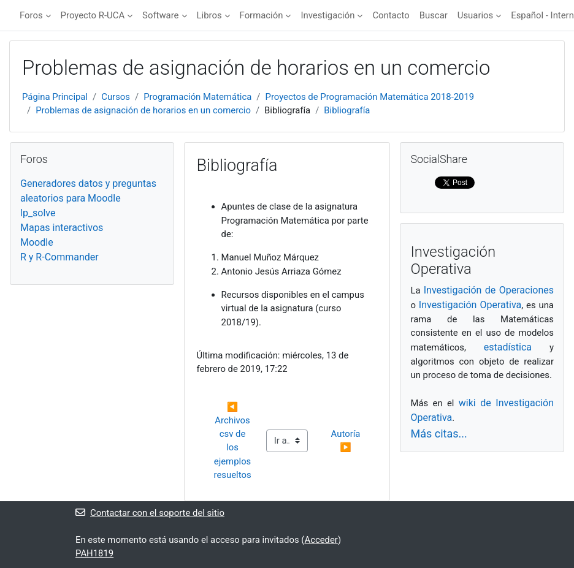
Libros (209, 15)
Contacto (390, 15)
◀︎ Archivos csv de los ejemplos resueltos (233, 441)
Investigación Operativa (470, 305)
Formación (261, 15)
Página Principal (55, 96)
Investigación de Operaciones (489, 290)
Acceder (320, 539)
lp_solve (38, 213)
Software (160, 15)
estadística (508, 347)
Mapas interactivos (61, 227)
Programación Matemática (197, 96)
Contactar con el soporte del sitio (149, 512)
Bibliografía (347, 110)
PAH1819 (94, 553)
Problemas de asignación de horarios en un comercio (143, 110)
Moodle (36, 242)
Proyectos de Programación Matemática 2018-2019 (370, 96)
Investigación (327, 15)
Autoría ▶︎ (347, 440)
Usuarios (475, 15)
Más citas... (438, 433)
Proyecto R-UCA (92, 15)
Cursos (115, 96)
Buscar (433, 15)
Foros (31, 15)
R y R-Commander (59, 257)
